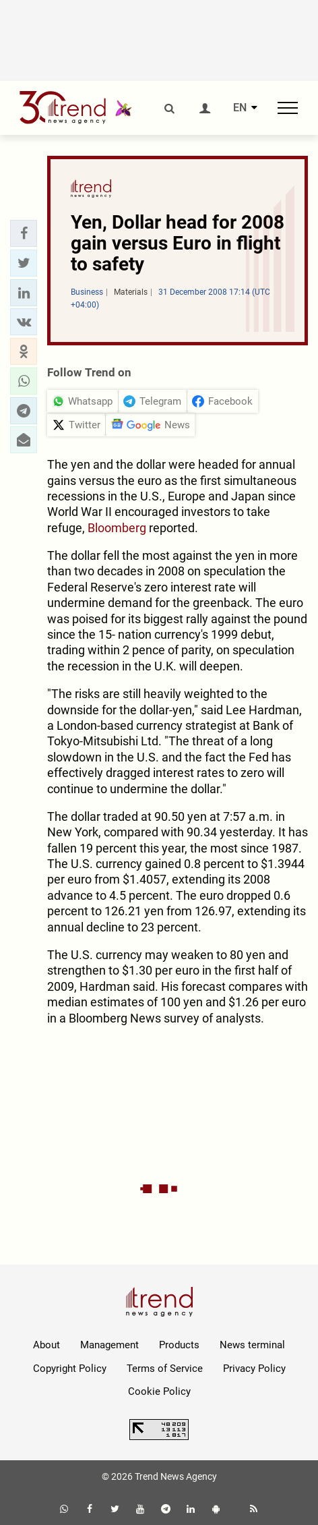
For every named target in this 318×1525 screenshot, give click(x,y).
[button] (23, 233)
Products (179, 1345)
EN (240, 108)
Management (109, 1345)
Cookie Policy (159, 1391)
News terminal (252, 1345)
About (46, 1345)
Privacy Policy (254, 1368)
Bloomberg (117, 528)
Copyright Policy (69, 1368)
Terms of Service (165, 1368)
